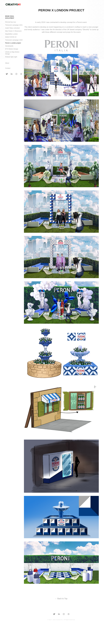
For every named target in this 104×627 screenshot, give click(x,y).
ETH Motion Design (11, 49)
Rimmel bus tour (10, 22)
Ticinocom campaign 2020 (14, 40)
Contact (7, 68)
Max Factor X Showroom (13, 31)
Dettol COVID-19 (10, 37)
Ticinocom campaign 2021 (14, 25)
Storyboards (9, 46)
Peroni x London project (13, 43)
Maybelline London (11, 34)
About (7, 63)
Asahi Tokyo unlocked (12, 28)
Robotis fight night (11, 57)
